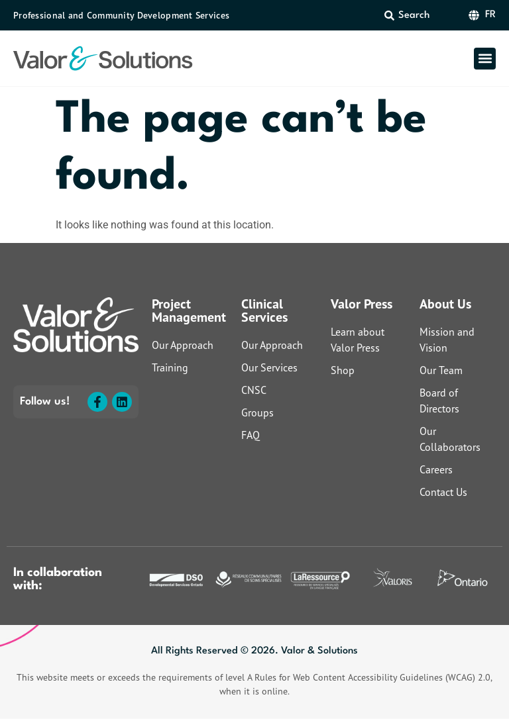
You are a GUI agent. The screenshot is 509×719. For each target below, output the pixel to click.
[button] (485, 59)
